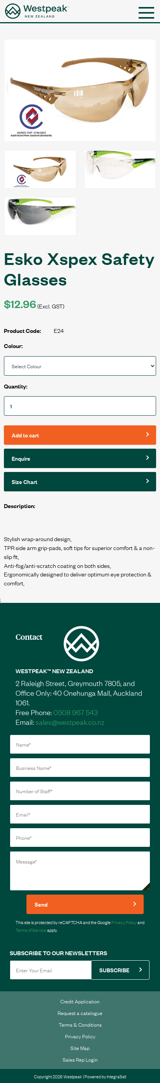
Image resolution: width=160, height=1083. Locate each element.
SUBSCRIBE (114, 970)
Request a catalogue (80, 1013)
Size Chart (24, 481)
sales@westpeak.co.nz (69, 721)
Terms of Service (31, 929)
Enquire (21, 458)
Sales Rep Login (80, 1059)
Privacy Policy (124, 922)
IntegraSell (116, 1076)
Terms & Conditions (80, 1024)
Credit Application (80, 1001)
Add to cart (25, 435)
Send (41, 904)
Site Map (80, 1048)
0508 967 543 (75, 712)
